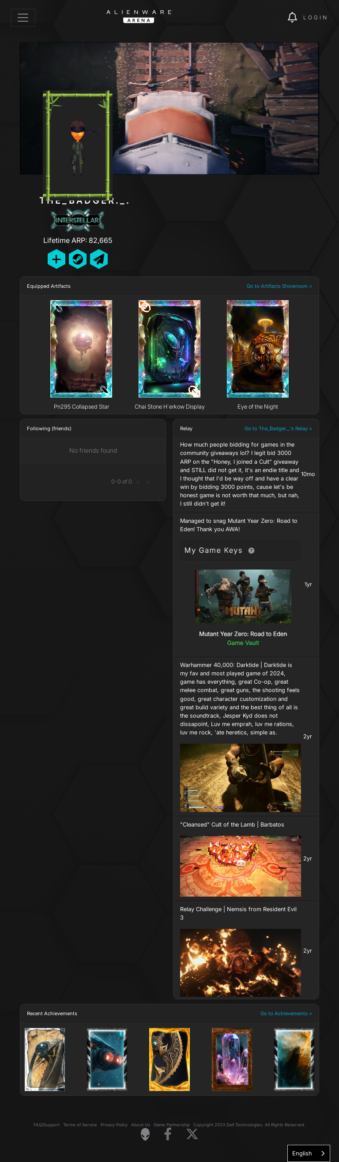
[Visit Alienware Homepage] (145, 1134)
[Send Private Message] (99, 259)
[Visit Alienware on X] (192, 1134)
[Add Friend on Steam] (78, 259)
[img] (265, 17)
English (302, 1153)
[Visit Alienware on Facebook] (168, 1134)
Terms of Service (80, 1124)
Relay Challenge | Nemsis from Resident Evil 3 (238, 913)
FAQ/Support (47, 1124)
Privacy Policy (114, 1124)
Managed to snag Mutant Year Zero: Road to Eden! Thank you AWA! (239, 525)
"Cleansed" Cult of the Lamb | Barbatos (232, 824)
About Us (140, 1124)
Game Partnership (172, 1124)
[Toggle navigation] (23, 17)
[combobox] (308, 1153)
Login (315, 17)
